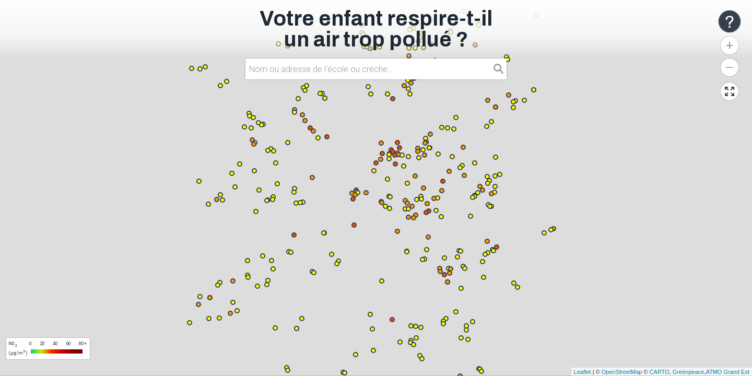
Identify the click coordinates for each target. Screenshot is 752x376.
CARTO (659, 372)
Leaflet (582, 372)
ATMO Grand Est (727, 372)
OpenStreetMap (622, 372)
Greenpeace (688, 372)
